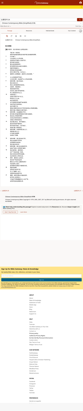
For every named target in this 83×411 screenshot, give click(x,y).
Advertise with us (34, 329)
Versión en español (35, 401)
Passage (4, 30)
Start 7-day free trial (10, 212)
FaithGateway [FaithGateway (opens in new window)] (33, 353)
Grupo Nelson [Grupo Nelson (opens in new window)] (33, 362)
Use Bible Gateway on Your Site (38, 327)
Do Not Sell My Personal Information (41, 338)
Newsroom (32, 311)
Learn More (23, 212)
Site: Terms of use (34, 342)
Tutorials (32, 324)
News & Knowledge (35, 300)
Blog (30, 309)
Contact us (32, 331)
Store (31, 307)
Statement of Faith (35, 302)
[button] (80, 3)
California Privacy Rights (37, 336)
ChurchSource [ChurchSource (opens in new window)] (33, 357)
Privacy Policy (62, 286)
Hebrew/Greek (21, 30)
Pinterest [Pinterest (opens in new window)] (32, 386)
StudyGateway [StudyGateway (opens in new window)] (33, 355)
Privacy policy (33, 333)
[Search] (80, 19)
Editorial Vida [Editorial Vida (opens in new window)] (33, 364)
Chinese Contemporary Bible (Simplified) (18, 196)
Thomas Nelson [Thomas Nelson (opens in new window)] (34, 366)
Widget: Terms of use (35, 344)
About (31, 298)
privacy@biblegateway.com (8, 287)
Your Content (32, 30)
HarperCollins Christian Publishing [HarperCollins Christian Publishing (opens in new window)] (39, 360)
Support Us (32, 314)
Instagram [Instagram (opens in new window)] (32, 384)
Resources (12, 30)
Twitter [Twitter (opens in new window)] (31, 390)
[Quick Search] (38, 19)
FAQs (30, 322)
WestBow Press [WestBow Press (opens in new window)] (34, 369)
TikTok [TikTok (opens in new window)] (31, 388)
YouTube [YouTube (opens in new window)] (32, 393)
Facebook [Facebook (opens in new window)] (32, 381)
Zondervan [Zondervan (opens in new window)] (32, 371)
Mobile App (32, 305)
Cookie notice (33, 340)
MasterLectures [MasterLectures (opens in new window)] (34, 373)
